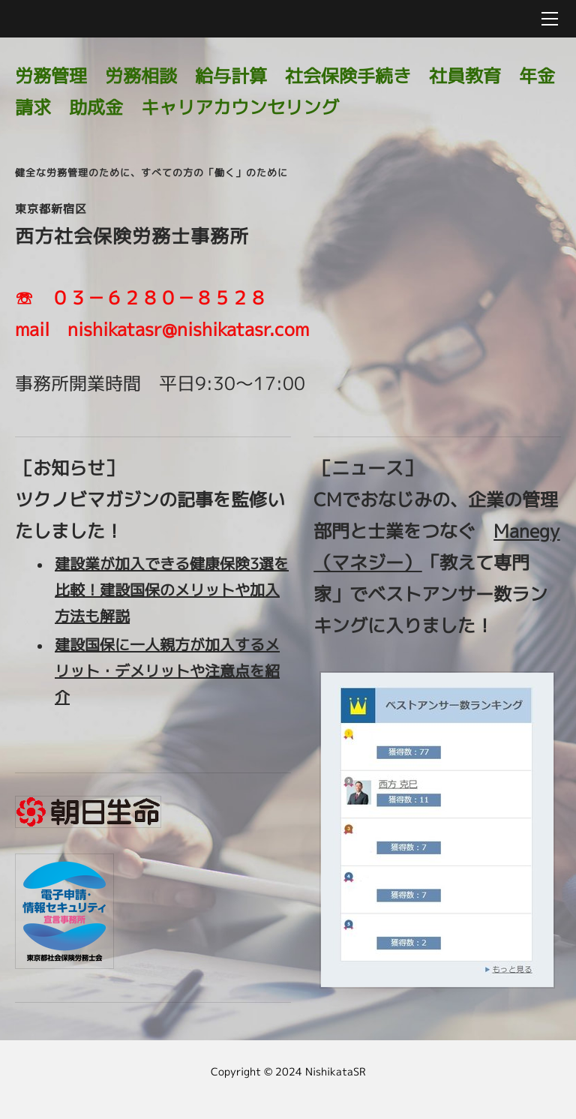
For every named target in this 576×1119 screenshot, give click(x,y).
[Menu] (549, 19)
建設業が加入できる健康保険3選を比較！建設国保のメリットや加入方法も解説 (172, 589)
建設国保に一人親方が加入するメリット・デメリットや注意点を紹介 (167, 670)
